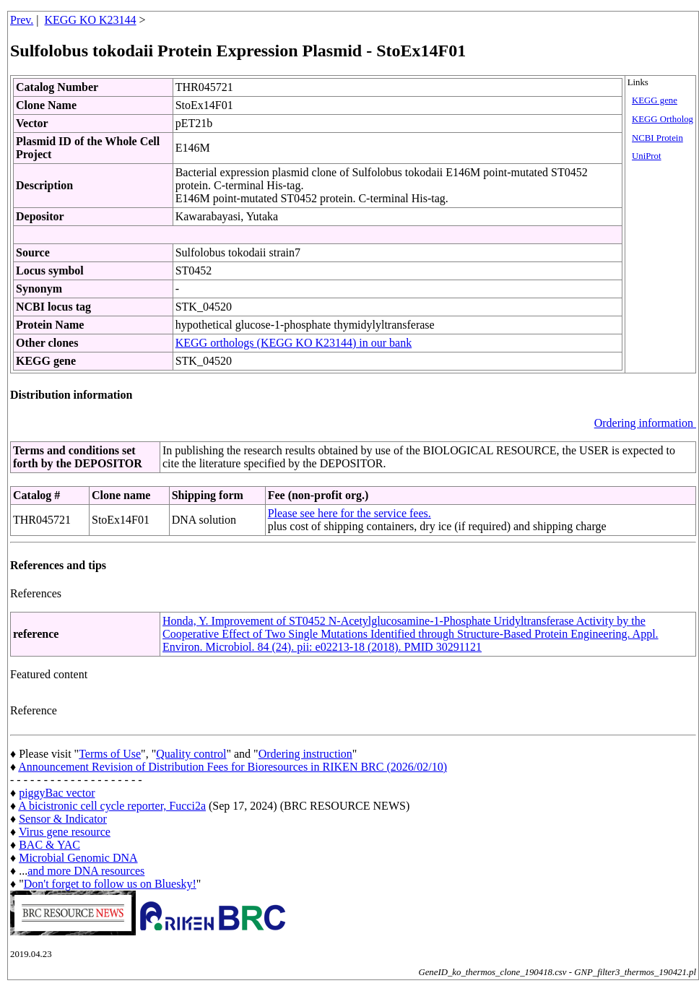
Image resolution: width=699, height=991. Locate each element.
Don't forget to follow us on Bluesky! (110, 884)
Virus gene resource (64, 832)
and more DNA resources (85, 871)
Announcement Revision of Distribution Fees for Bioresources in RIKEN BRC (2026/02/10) (232, 767)
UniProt (646, 156)
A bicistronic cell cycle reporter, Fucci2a (112, 806)
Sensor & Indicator (63, 819)
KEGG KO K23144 (90, 20)
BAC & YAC (49, 845)
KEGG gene (654, 100)
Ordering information (645, 423)
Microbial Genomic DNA (78, 858)
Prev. (21, 20)
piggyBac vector (57, 793)
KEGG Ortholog (662, 119)
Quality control (191, 754)
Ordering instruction (305, 754)
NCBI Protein (657, 138)
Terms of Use (110, 754)
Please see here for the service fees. (349, 513)
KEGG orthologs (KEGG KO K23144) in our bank (293, 343)
